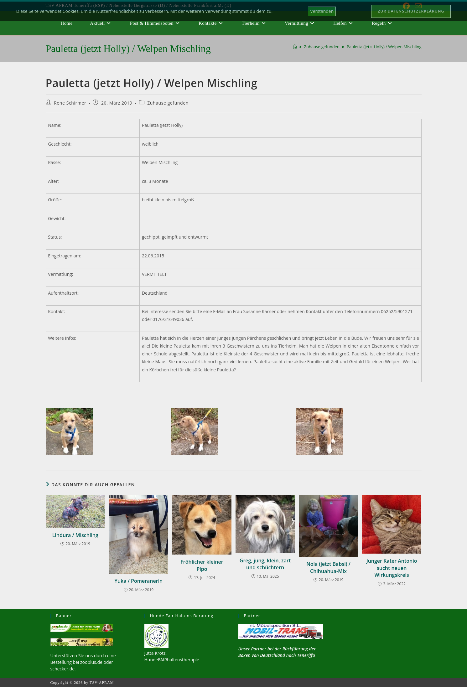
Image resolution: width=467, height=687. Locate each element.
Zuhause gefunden (168, 103)
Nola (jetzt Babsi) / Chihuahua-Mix (328, 567)
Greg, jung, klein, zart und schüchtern (265, 564)
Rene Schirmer (70, 103)
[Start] (295, 46)
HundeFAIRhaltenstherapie (171, 660)
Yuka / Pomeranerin (138, 580)
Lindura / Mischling (75, 535)
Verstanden (322, 11)
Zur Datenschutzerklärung (411, 11)
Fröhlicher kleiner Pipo (201, 565)
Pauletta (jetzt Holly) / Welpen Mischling (384, 46)
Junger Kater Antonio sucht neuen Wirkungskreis (391, 567)
